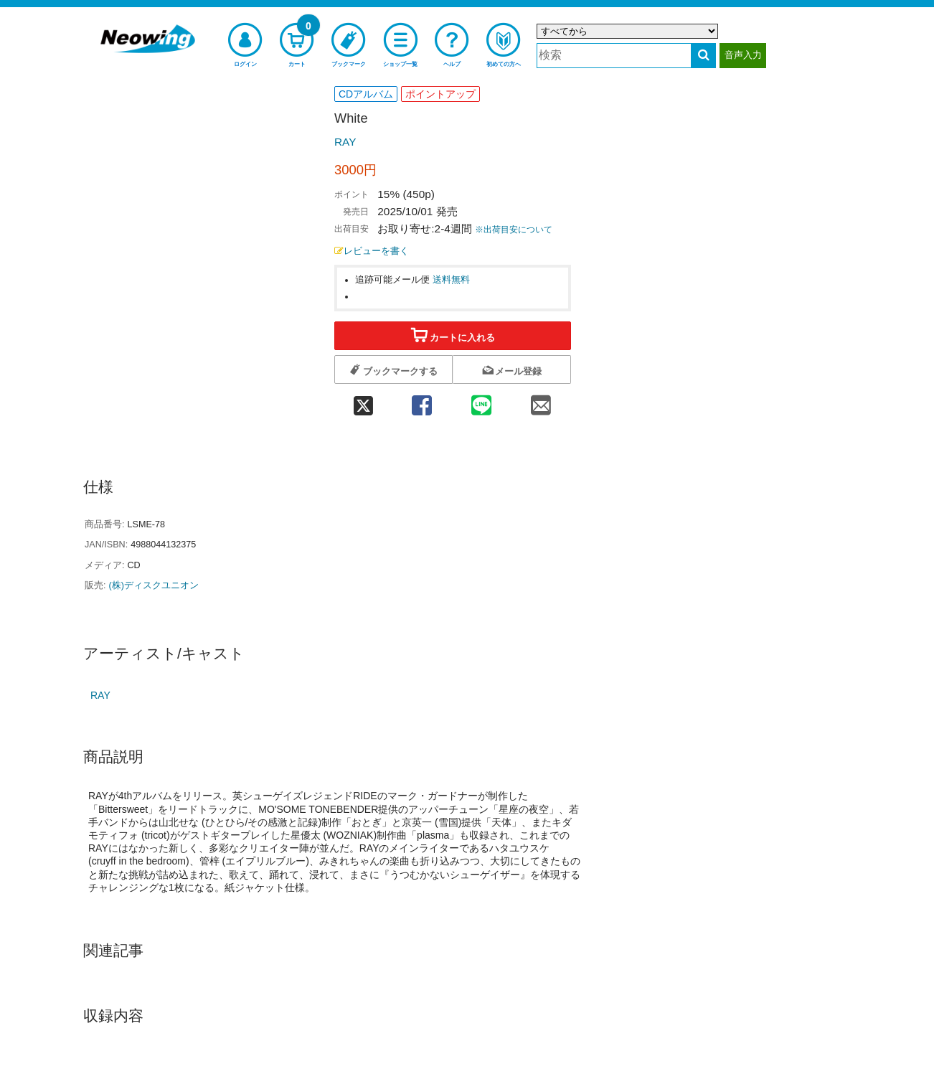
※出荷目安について (513, 230)
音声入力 (743, 55)
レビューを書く (371, 251)
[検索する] (703, 55)
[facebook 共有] (421, 401)
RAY (345, 142)
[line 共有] (481, 401)
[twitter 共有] (363, 401)
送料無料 (451, 280)
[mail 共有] (541, 401)
